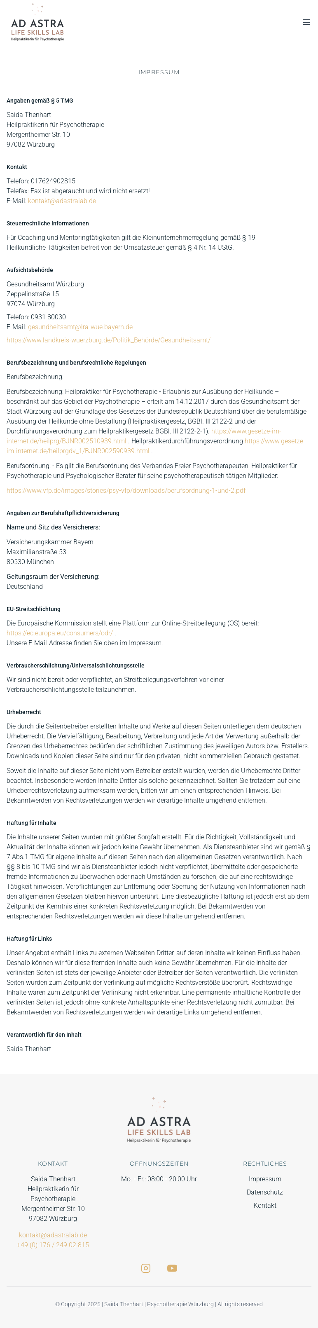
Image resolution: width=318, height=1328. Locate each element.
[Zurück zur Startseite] (37, 22)
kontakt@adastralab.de (62, 201)
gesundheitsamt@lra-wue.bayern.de (80, 327)
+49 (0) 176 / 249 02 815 (53, 1245)
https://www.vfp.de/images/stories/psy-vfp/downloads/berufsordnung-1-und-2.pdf (126, 490)
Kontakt (265, 1205)
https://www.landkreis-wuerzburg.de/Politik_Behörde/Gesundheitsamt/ (108, 340)
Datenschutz (265, 1192)
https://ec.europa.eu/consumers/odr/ (61, 633)
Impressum (265, 1179)
